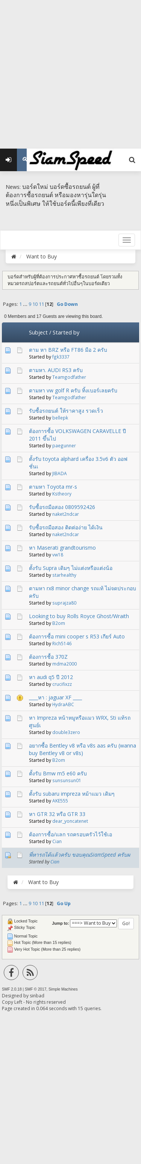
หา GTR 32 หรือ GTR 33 (57, 814)
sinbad (37, 995)
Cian (57, 841)
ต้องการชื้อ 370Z (48, 656)
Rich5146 (61, 643)
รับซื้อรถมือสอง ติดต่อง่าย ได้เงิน (66, 527)
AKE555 (60, 801)
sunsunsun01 (66, 780)
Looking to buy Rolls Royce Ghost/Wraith (79, 616)
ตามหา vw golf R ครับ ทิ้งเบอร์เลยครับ (73, 390)
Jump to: (60, 923)
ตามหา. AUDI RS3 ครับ (56, 370)
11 (41, 304)
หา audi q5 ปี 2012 (51, 677)
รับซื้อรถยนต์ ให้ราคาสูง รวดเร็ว (66, 410)
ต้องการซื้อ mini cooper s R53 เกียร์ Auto (77, 636)
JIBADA (59, 473)
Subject (38, 332)
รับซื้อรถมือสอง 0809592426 (62, 507)
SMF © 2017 (35, 989)
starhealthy (64, 575)
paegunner (64, 445)
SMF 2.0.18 (12, 989)
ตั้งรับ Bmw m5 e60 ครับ (58, 773)
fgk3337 (61, 357)
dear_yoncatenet (70, 821)
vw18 (57, 555)
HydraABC (63, 704)
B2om (58, 623)
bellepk (60, 418)
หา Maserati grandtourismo (62, 547)
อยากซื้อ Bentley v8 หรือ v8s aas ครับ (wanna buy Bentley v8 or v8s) (82, 749)
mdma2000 (64, 664)
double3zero (66, 732)
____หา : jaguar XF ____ (55, 697)
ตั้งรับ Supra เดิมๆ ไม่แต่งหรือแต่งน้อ (70, 567)
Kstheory (61, 494)
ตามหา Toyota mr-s (53, 486)
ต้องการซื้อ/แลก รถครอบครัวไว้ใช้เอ (70, 834)
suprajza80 (64, 603)
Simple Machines (63, 989)
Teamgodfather (69, 377)
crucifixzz (62, 684)
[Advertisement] (70, 70)
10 (35, 304)
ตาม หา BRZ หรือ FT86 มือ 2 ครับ (68, 349)
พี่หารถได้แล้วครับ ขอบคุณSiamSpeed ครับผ (79, 854)
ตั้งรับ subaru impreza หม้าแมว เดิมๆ (72, 793)
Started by (66, 332)
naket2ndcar (65, 514)
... (26, 304)
